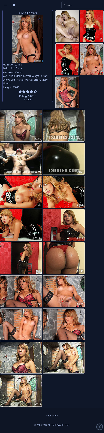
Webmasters (52, 415)
